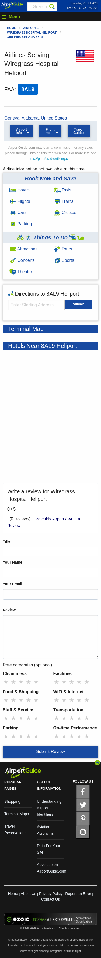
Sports (64, 260)
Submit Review (50, 751)
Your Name (12, 562)
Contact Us (50, 899)
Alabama (30, 118)
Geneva (11, 118)
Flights (19, 201)
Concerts (21, 260)
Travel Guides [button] (78, 131)
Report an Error (78, 893)
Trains (64, 201)
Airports (31, 27)
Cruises (65, 212)
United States (54, 118)
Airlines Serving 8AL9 (25, 37)
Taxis (63, 190)
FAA (9, 89)
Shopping (12, 801)
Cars (17, 212)
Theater (20, 271)
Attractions (23, 249)
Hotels (19, 190)
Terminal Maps (16, 814)
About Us (28, 893)
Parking (20, 224)
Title (7, 541)
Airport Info (21, 131)
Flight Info (49, 131)
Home (11, 27)
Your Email (12, 584)
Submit (78, 304)
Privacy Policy (50, 893)
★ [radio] (6, 682)
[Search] (52, 6)
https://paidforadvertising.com (49, 159)
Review (9, 610)
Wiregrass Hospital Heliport (32, 32)
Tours (63, 249)
